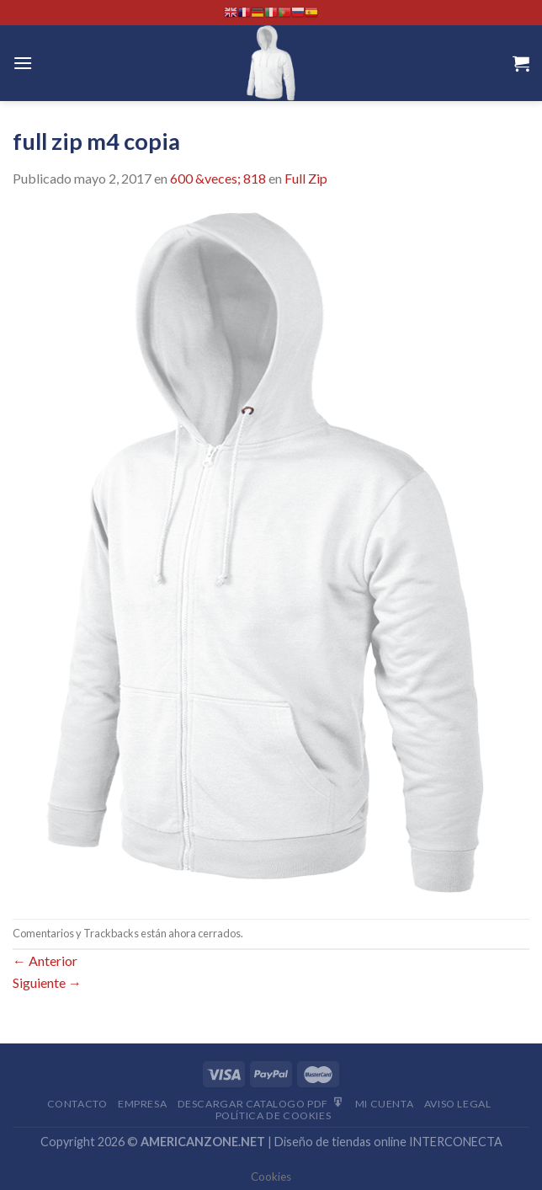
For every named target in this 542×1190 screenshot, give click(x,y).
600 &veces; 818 (218, 178)
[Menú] (23, 62)
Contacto (77, 1103)
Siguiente (47, 982)
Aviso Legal (458, 1103)
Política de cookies (273, 1115)
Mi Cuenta (384, 1103)
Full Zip (305, 178)
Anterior (45, 961)
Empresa (142, 1103)
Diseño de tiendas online (340, 1141)
